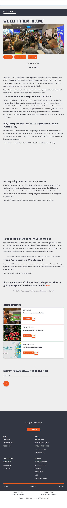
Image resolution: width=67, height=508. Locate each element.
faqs (36, 475)
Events (33, 486)
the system (7, 446)
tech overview (40, 453)
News (5, 486)
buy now (33, 429)
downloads (39, 472)
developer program (42, 443)
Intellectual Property (49, 494)
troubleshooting (41, 462)
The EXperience (8, 443)
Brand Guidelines (41, 478)
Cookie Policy (18, 492)
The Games (7, 440)
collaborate (8, 459)
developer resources (42, 446)
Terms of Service (18, 494)
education (7, 465)
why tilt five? (39, 440)
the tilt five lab (40, 449)
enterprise (7, 462)
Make (36, 436)
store (61, 486)
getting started (40, 465)
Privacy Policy (49, 492)
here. (47, 285)
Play (5, 436)
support (38, 459)
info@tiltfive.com (33, 423)
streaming (38, 468)
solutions (7, 468)
